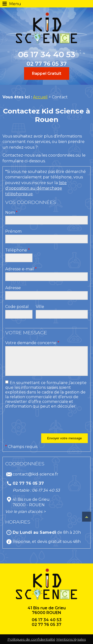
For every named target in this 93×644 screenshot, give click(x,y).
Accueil (40, 97)
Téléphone (17, 250)
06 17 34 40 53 (46, 54)
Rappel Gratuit (46, 73)
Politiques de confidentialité (31, 639)
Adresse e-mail (21, 269)
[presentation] (43, 423)
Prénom (13, 231)
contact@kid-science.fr (35, 474)
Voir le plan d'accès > (25, 511)
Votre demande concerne (32, 342)
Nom (11, 212)
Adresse (13, 287)
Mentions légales (71, 639)
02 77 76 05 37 (47, 63)
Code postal (17, 306)
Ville (40, 306)
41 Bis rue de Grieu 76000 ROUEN (47, 610)
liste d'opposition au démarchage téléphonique (36, 188)
